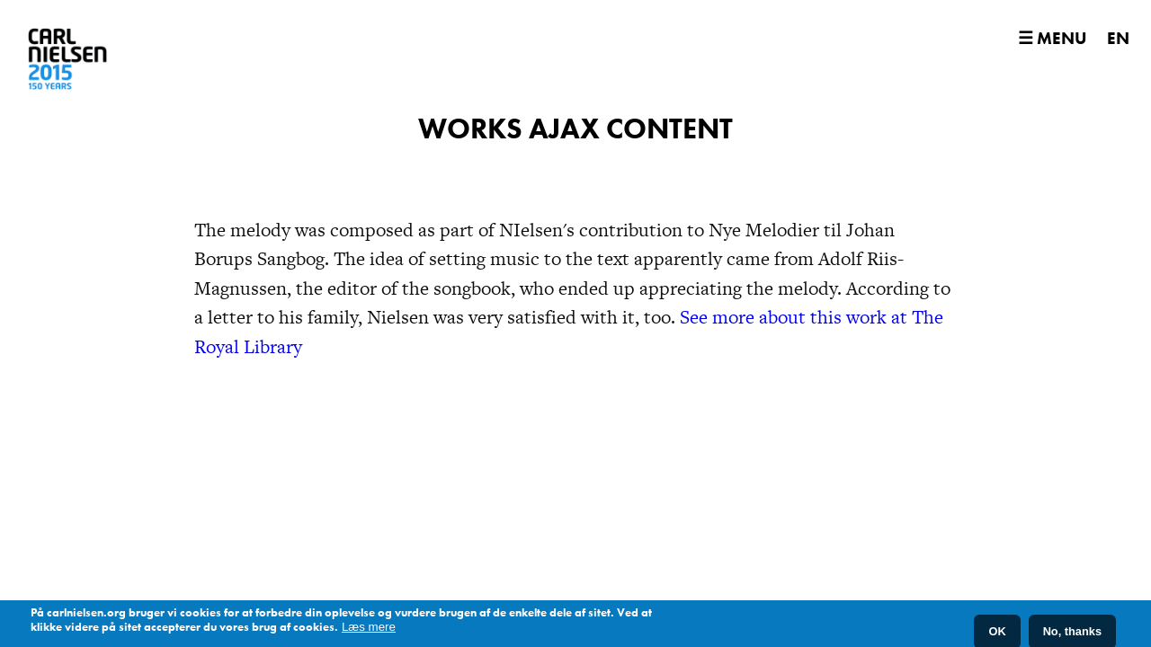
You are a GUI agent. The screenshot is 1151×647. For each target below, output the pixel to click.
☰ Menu (1052, 38)
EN (1118, 38)
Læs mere (369, 629)
